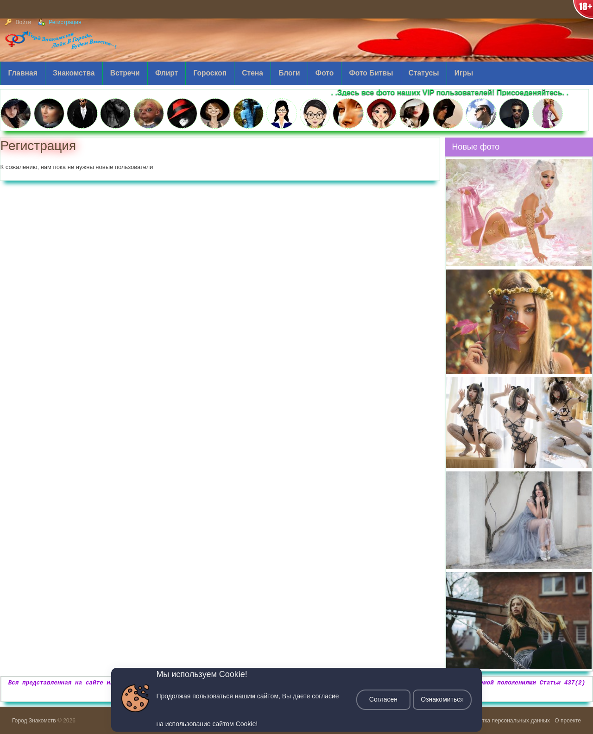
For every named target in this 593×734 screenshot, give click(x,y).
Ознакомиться (442, 699)
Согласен (383, 699)
